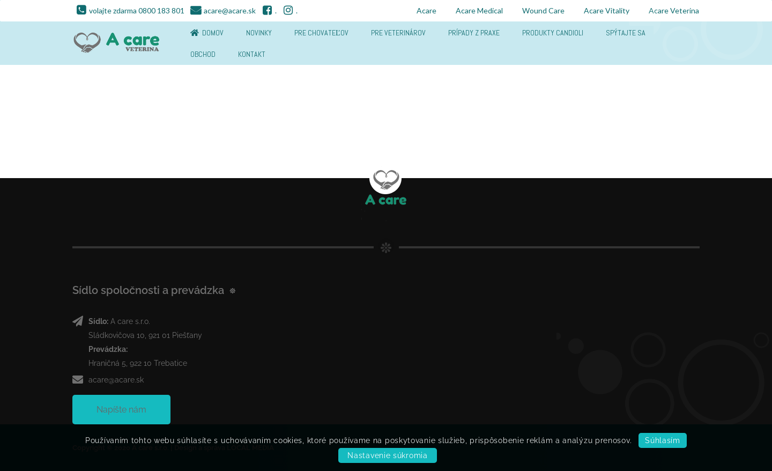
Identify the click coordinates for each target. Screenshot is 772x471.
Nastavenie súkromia (387, 455)
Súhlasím (662, 440)
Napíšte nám (121, 409)
